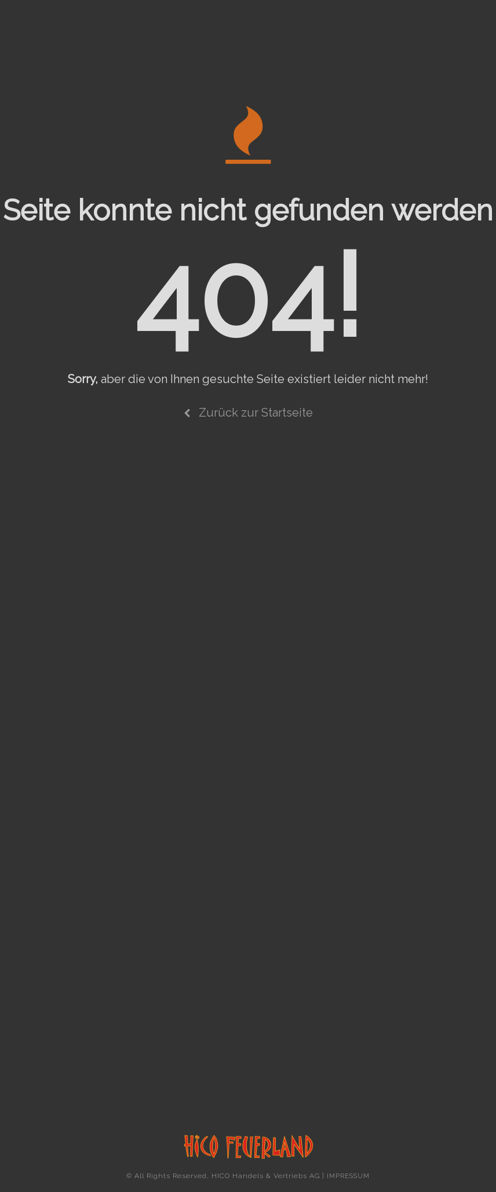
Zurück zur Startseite (248, 413)
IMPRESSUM (348, 1176)
